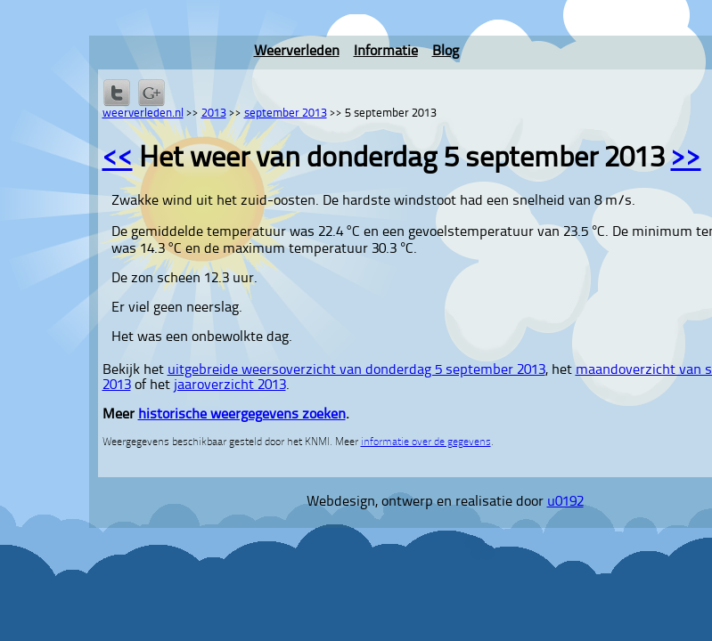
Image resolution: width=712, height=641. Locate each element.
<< (117, 159)
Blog (445, 52)
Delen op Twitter (116, 92)
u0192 (565, 502)
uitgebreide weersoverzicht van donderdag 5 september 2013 (356, 370)
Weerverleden (297, 52)
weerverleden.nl (143, 113)
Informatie (386, 52)
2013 (213, 113)
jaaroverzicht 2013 (230, 385)
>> (686, 159)
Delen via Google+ (151, 92)
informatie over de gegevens (426, 442)
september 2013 (285, 113)
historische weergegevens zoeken (242, 415)
